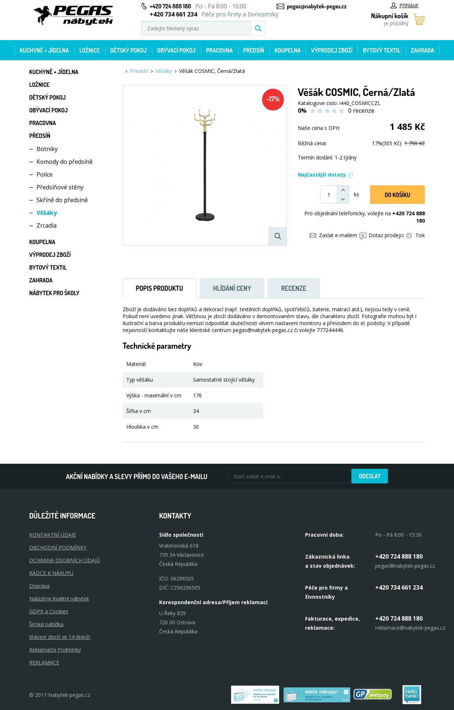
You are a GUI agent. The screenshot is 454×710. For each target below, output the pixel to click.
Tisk (416, 235)
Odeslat (370, 476)
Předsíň (253, 50)
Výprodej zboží (332, 50)
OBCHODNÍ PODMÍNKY (57, 547)
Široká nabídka (46, 624)
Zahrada (422, 50)
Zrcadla (46, 225)
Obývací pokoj (176, 50)
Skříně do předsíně (62, 200)
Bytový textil (382, 50)
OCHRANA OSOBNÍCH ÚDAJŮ (64, 560)
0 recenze (361, 111)
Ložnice (89, 50)
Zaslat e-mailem (333, 235)
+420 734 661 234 (399, 587)
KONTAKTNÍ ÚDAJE (52, 534)
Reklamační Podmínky (55, 649)
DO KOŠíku (397, 194)
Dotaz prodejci (381, 235)
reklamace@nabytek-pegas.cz (410, 627)
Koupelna (287, 50)
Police (44, 174)
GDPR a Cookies (48, 611)
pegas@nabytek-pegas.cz (316, 6)
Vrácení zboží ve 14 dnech (59, 636)
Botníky (47, 149)
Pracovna (219, 50)
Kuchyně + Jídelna (44, 50)
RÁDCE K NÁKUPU (51, 573)
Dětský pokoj (128, 50)
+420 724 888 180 (170, 6)
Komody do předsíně (64, 162)
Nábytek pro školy (54, 293)
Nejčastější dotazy (325, 174)
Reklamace (44, 662)
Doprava (39, 585)
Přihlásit (404, 5)
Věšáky (46, 213)
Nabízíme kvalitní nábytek (59, 598)
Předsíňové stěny (60, 187)
